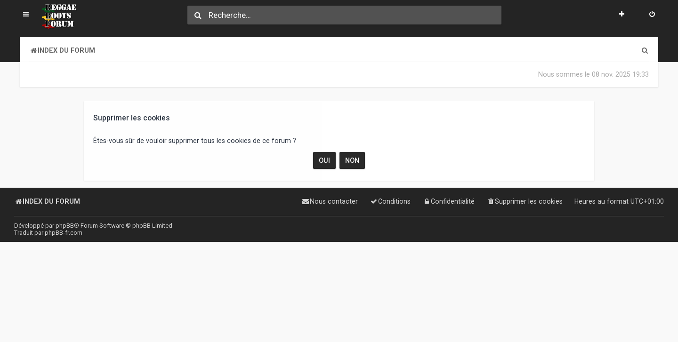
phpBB (65, 225)
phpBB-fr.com (63, 232)
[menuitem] (652, 15)
